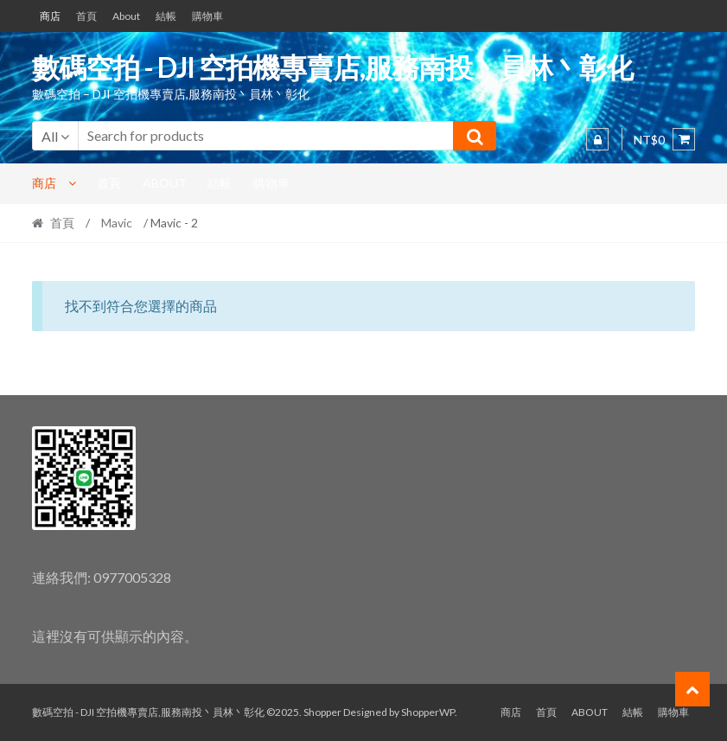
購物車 (207, 16)
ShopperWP (428, 712)
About (126, 16)
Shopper (322, 712)
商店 (50, 16)
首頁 (86, 16)
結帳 (166, 16)
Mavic (116, 222)
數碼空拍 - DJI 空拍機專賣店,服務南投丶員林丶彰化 (332, 67)
